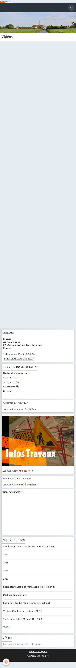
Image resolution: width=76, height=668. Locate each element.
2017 (5, 570)
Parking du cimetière (15, 594)
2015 (5, 562)
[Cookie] (6, 661)
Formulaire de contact (19, 359)
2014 (5, 554)
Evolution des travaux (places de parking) (26, 602)
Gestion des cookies (38, 655)
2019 (5, 578)
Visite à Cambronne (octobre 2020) (22, 610)
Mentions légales (38, 651)
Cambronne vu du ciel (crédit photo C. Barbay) (29, 546)
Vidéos (6, 626)
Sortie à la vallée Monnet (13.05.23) (23, 618)
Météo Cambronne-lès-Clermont (22, 644)
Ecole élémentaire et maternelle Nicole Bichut (29, 586)
